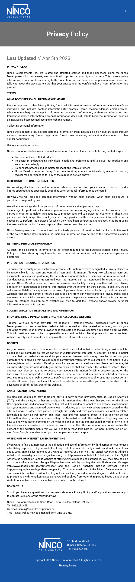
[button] (126, 11)
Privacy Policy (67, 565)
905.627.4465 (80, 548)
